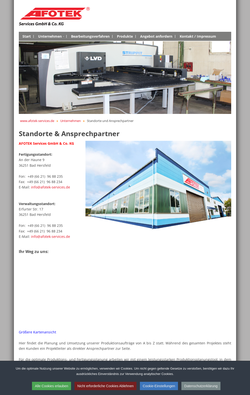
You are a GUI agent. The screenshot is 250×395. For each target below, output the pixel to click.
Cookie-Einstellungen (159, 386)
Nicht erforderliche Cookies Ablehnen (105, 386)
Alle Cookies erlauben (51, 386)
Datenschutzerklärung (201, 386)
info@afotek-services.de (50, 187)
